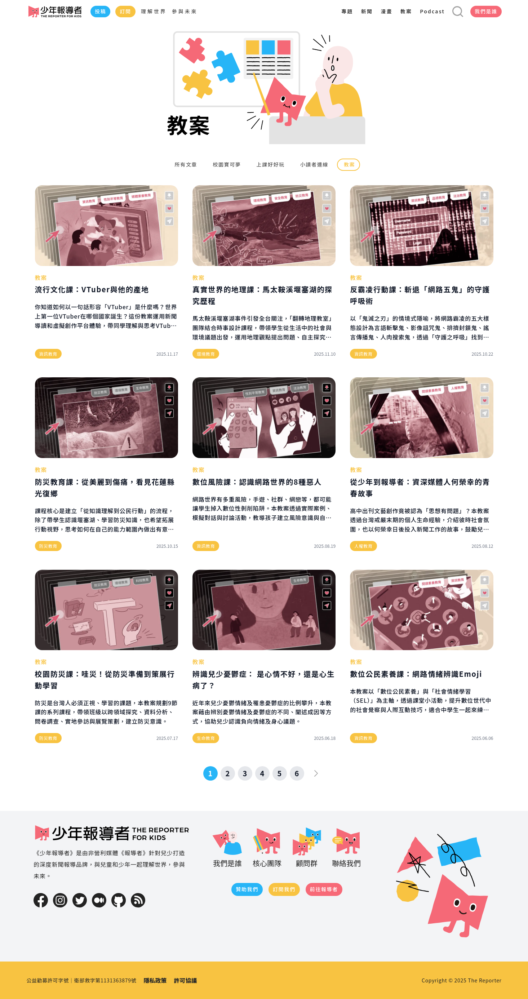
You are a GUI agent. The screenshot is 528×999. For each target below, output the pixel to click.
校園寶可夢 (226, 164)
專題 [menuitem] (347, 11)
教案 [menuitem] (406, 11)
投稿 (100, 11)
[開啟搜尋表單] (457, 11)
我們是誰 (486, 11)
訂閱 (125, 11)
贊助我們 (247, 889)
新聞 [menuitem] (367, 11)
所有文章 (185, 164)
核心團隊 (267, 846)
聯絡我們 (346, 846)
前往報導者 (324, 889)
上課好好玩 (270, 164)
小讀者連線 (313, 164)
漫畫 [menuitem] (386, 11)
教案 (348, 164)
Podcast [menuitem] (432, 11)
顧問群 (306, 846)
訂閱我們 (284, 889)
